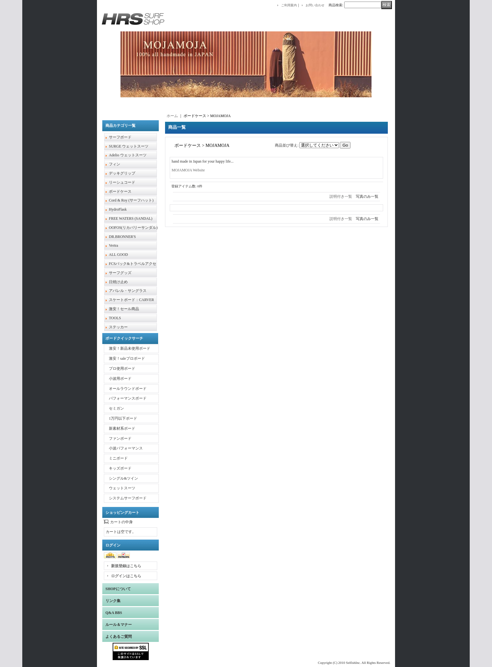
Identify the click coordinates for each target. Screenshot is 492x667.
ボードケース (120, 191)
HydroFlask (118, 209)
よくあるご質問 (118, 636)
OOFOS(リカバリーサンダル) (133, 227)
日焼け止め (118, 282)
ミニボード (118, 458)
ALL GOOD (118, 254)
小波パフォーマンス (126, 448)
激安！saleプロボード (127, 358)
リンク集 (112, 601)
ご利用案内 (289, 5)
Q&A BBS (113, 613)
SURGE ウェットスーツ (128, 146)
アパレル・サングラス (128, 290)
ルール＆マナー (118, 624)
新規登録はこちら (126, 566)
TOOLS (115, 318)
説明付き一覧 (340, 196)
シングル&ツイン (123, 478)
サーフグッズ (120, 273)
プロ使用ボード (122, 368)
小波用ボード (120, 378)
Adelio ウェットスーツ (128, 155)
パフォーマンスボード (128, 398)
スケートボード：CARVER (131, 300)
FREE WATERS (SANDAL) (130, 218)
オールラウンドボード (128, 388)
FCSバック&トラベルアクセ (132, 263)
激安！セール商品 (124, 309)
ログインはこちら (126, 576)
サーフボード (120, 137)
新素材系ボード (122, 428)
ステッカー (118, 327)
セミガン (116, 408)
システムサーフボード (128, 498)
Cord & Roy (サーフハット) (131, 200)
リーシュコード (122, 182)
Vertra (113, 245)
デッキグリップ (122, 173)
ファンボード (120, 438)
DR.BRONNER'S (122, 236)
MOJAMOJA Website (188, 170)
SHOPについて (118, 589)
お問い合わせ (315, 5)
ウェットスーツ (122, 488)
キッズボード (120, 468)
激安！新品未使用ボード (129, 348)
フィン (114, 164)
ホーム (172, 116)
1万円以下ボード (123, 418)
